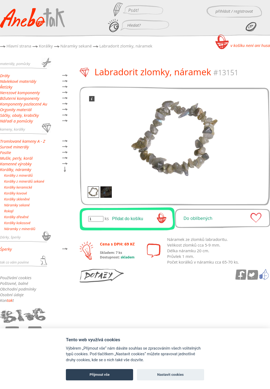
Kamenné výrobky (16, 163)
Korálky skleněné (17, 199)
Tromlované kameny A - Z (22, 141)
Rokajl (9, 211)
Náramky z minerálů (19, 228)
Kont (7, 300)
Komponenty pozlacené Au (23, 104)
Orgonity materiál (16, 109)
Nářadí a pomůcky (16, 121)
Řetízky (6, 87)
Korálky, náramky (15, 169)
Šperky (6, 249)
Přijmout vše (100, 375)
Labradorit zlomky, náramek (125, 46)
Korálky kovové (15, 193)
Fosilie (5, 152)
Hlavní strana (18, 46)
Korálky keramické (18, 187)
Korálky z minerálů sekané (24, 181)
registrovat (243, 11)
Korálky (46, 46)
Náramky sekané (76, 46)
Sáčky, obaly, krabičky (19, 115)
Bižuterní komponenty (19, 98)
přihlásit (222, 11)
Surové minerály (14, 146)
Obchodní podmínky (18, 289)
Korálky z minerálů (18, 175)
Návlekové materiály (18, 81)
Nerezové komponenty (20, 92)
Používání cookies (15, 277)
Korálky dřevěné (16, 216)
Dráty (5, 75)
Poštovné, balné (14, 283)
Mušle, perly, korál (16, 158)
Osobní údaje (12, 294)
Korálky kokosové (17, 222)
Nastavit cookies (170, 375)
